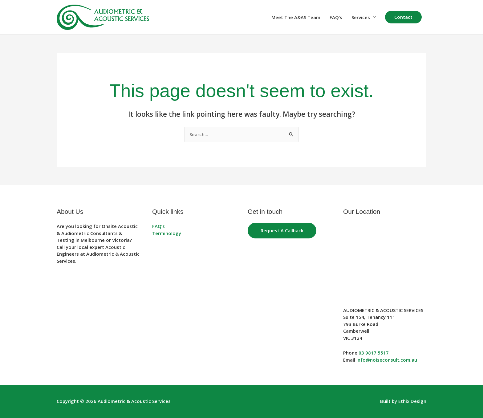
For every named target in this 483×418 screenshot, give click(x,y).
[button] (403, 17)
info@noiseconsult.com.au (386, 360)
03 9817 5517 (374, 353)
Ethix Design (412, 401)
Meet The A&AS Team (295, 17)
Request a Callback (282, 230)
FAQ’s (336, 17)
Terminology (166, 233)
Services (360, 17)
